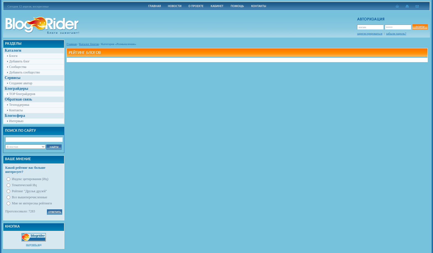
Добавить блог (19, 61)
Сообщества (17, 67)
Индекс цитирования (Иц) (30, 179)
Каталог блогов (89, 44)
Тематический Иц (24, 185)
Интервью (16, 121)
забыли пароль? (396, 33)
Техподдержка (19, 105)
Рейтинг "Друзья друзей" (29, 191)
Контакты (16, 110)
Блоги (13, 56)
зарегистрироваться (369, 33)
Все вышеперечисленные (29, 197)
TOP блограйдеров (22, 94)
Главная (72, 44)
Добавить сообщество (24, 72)
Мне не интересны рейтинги (32, 203)
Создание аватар (20, 83)
